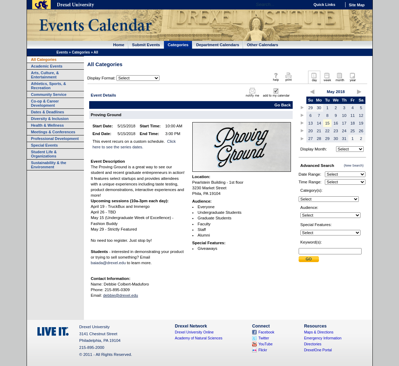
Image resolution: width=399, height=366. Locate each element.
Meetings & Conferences (53, 132)
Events (62, 52)
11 (352, 115)
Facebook (266, 332)
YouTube (265, 344)
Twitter (263, 338)
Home (118, 45)
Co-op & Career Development (45, 103)
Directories (312, 344)
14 (319, 123)
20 (310, 131)
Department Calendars (217, 45)
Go (303, 4)
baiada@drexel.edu (108, 263)
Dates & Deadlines (47, 112)
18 (352, 123)
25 (352, 131)
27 (310, 138)
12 (361, 115)
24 (344, 131)
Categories (178, 45)
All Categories (44, 59)
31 (344, 138)
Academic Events (47, 66)
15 (327, 123)
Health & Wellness (47, 125)
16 (336, 123)
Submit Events (146, 45)
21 (319, 131)
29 (310, 108)
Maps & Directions (318, 332)
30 (319, 108)
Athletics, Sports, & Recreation (48, 86)
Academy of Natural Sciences (198, 338)
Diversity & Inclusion (50, 119)
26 (361, 131)
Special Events (44, 145)
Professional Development (55, 138)
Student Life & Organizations (44, 154)
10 (344, 115)
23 (336, 131)
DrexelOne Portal (318, 350)
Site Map (357, 5)
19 (361, 123)
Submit (309, 259)
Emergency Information (322, 338)
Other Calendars (262, 45)
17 (344, 123)
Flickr (262, 350)
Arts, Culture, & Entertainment (45, 75)
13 (310, 123)
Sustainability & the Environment (48, 165)
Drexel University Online (194, 332)
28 (319, 138)
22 (327, 131)
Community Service (49, 94)
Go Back (283, 105)
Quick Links (324, 4)
